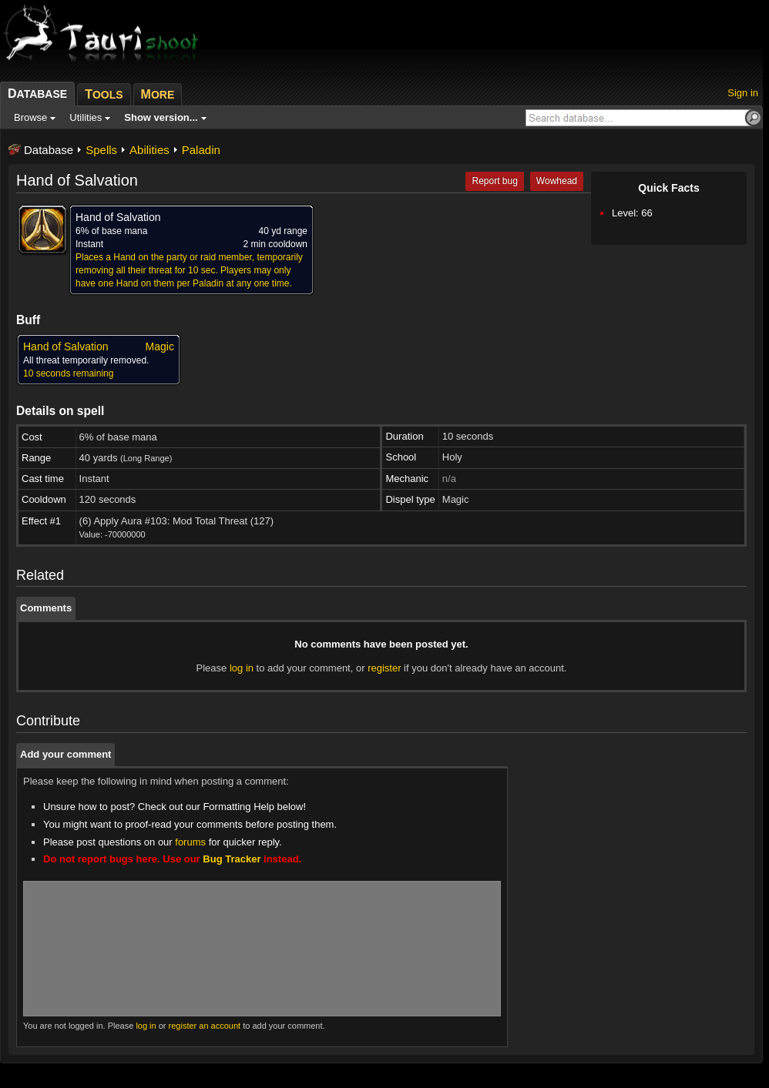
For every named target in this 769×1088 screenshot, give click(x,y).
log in (242, 668)
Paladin (201, 149)
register (384, 668)
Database (48, 149)
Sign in (742, 93)
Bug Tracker (231, 859)
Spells (101, 149)
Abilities (149, 149)
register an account (205, 1025)
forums (190, 842)
